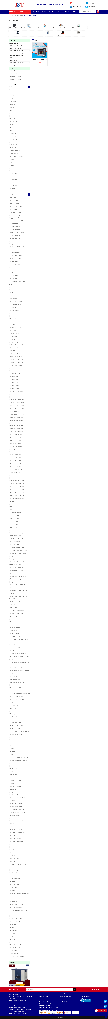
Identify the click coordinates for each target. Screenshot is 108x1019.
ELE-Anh (12, 159)
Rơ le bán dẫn (13, 319)
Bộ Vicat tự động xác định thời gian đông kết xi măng (18, 912)
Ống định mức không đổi (16, 579)
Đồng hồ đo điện (14, 342)
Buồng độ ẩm (13, 875)
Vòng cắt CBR (13, 792)
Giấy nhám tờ (13, 507)
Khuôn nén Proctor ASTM (16, 829)
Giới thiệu (44, 11)
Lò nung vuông (14, 950)
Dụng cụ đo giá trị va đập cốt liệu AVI (19, 757)
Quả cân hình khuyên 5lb (16, 780)
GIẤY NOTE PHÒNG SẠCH (16, 538)
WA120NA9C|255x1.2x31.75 (17, 481)
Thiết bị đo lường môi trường (35, 33)
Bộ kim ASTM (13, 916)
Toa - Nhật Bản (14, 142)
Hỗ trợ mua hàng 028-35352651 (91, 3)
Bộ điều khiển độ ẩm (15, 310)
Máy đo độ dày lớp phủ (16, 206)
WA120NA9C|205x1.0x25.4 (17, 495)
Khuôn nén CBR (14, 795)
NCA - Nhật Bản (14, 145)
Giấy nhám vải (13, 509)
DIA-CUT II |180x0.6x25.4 (16, 359)
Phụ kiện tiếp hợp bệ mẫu (16, 559)
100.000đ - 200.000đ (15, 76)
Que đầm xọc (13, 847)
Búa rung (12, 714)
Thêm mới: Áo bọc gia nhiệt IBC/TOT (19, 232)
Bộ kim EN (12, 927)
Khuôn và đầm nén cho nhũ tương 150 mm (19, 663)
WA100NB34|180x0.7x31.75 (17, 405)
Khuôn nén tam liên (15, 627)
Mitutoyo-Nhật (13, 174)
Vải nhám (12, 501)
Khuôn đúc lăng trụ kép (16, 873)
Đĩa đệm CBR (13, 789)
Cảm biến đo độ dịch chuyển (17, 610)
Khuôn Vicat (13, 924)
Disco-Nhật (13, 133)
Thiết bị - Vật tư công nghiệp (44, 26)
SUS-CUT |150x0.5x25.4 (16, 356)
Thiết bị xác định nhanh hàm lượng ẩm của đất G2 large (19, 598)
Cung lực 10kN (14, 800)
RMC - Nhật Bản (14, 139)
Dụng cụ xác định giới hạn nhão (18, 553)
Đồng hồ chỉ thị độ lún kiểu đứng (18, 613)
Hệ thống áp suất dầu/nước (17, 647)
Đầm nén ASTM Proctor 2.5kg (17, 832)
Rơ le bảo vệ (13, 339)
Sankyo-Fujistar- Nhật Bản (16, 156)
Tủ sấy (11, 573)
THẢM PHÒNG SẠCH (15, 535)
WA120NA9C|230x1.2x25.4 (17, 492)
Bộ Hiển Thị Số (14, 307)
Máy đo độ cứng (14, 200)
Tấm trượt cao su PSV (15, 688)
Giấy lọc (12, 777)
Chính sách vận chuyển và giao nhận (48, 1007)
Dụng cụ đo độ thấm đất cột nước (18, 576)
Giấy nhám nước (14, 524)
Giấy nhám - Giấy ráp (14, 26)
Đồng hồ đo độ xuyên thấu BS (17, 812)
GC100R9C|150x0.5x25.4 (16, 417)
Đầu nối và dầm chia (15, 815)
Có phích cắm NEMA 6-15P (17, 247)
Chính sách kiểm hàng (44, 996)
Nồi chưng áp (13, 901)
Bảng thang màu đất (15, 636)
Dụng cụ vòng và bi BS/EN (16, 722)
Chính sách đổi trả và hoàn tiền (47, 998)
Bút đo (11, 293)
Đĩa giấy (12, 748)
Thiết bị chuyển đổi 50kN (16, 763)
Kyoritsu (12, 124)
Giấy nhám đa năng (15, 518)
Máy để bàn (13, 295)
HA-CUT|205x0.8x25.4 (15, 374)
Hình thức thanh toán (44, 1005)
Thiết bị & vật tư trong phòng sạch (79, 26)
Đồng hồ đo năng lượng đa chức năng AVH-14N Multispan (40, 60)
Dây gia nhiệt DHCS (15, 238)
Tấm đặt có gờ (13, 774)
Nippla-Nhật (13, 136)
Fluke (11, 130)
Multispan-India (14, 176)
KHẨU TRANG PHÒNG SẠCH (17, 533)
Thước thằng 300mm (15, 838)
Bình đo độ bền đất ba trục (17, 567)
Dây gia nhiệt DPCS (15, 229)
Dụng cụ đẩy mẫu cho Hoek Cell (18, 653)
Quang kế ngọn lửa (15, 953)
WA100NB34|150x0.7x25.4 (17, 408)
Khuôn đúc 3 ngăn (14, 884)
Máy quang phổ (14, 209)
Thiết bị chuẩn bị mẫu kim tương (61, 26)
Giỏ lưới (12, 824)
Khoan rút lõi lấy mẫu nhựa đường (18, 711)
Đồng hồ (12, 737)
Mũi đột (12, 740)
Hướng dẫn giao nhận (65, 1000)
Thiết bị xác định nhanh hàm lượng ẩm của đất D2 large (19, 603)
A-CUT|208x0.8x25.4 (15, 382)
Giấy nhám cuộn (14, 527)
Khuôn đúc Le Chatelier (16, 907)
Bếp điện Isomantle (15, 633)
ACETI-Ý (12, 182)
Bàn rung (12, 881)
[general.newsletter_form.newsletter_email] (49, 989)
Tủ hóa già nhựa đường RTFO (17, 699)
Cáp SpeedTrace (14, 290)
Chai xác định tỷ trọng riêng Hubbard (19, 731)
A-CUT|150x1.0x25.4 (15, 385)
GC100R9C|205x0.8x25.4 (16, 431)
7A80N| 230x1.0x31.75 (16, 469)
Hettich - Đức (13, 113)
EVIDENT (12, 95)
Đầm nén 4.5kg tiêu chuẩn (16, 841)
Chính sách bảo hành (44, 1001)
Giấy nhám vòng (14, 530)
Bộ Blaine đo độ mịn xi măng (17, 947)
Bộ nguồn (12, 324)
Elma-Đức (12, 171)
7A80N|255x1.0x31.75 (15, 457)
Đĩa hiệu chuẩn (14, 622)
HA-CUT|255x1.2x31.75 (16, 368)
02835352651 (16, 1004)
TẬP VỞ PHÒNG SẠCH (15, 541)
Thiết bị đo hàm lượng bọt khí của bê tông (19, 894)
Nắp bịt (12, 650)
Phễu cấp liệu (13, 887)
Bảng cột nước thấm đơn (16, 582)
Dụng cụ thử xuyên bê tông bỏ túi (18, 956)
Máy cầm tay (13, 298)
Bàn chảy (12, 939)
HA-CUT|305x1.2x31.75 (16, 365)
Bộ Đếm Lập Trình (14, 330)
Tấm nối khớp (13, 607)
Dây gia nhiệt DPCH (15, 252)
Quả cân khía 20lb (14, 766)
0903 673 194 (77, 2)
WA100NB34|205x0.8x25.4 (17, 400)
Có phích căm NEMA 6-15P (17, 226)
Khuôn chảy (13, 936)
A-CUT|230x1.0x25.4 (15, 379)
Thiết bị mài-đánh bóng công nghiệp (17, 33)
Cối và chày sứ (13, 616)
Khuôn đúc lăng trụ (15, 870)
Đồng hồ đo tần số (14, 333)
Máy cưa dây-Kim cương (16, 301)
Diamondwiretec (14, 119)
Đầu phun (12, 890)
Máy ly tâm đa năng (15, 215)
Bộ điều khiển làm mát (15, 313)
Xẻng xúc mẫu (13, 556)
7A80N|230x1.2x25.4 (15, 463)
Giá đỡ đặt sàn (13, 630)
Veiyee (11, 98)
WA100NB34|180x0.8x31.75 (17, 402)
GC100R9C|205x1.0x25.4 (16, 428)
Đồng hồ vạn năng (14, 347)
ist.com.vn (15, 1002)
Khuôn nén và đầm (15, 676)
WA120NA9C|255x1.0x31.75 (17, 475)
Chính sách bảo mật (44, 1000)
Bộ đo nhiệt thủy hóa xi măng (17, 898)
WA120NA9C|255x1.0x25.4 (17, 478)
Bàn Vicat (12, 933)
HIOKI (11, 127)
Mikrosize (12, 104)
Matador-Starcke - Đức (15, 150)
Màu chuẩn (13, 826)
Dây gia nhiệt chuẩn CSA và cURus (18, 255)
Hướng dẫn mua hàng (65, 996)
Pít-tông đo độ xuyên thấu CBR (18, 809)
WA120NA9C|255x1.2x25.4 (17, 483)
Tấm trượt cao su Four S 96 (17, 682)
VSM (11, 110)
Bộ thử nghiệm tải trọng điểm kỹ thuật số (19, 641)
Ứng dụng (66, 11)
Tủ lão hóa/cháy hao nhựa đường (18, 696)
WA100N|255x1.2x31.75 (16, 437)
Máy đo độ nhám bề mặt (16, 203)
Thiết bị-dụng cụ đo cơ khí (78, 33)
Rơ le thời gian (13, 336)
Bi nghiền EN (13, 754)
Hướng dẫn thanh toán (65, 998)
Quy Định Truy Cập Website (46, 1003)
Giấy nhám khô (14, 521)
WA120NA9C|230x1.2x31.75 (17, 489)
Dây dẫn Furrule (14, 249)
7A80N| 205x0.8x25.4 (15, 472)
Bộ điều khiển (13, 321)
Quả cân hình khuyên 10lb (16, 786)
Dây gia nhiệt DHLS (15, 223)
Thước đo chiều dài (15, 858)
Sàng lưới (12, 855)
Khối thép (12, 743)
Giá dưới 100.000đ (14, 73)
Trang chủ (35, 11)
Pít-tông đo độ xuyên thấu (16, 821)
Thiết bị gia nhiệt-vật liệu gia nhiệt (62, 33)
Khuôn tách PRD (14, 716)
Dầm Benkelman (14, 705)
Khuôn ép (12, 745)
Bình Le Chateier (14, 942)
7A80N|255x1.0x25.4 (15, 460)
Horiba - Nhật (13, 116)
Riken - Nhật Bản (14, 153)
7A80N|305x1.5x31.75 (15, 455)
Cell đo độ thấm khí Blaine (16, 945)
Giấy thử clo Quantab (15, 844)
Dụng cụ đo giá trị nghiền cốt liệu (18, 760)
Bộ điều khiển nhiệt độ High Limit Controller (18, 283)
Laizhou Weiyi (13, 101)
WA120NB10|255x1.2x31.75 (17, 391)
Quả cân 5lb (13, 783)
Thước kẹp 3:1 (13, 861)
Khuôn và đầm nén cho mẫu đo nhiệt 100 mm (19, 672)
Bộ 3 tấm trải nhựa (14, 690)
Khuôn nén (12, 619)
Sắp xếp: (87, 40)
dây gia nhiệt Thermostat (16, 220)
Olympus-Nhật (13, 179)
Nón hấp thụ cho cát (15, 850)
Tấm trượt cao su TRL (15, 685)
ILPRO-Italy (13, 168)
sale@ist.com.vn (91, 6)
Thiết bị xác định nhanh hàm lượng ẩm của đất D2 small (19, 592)
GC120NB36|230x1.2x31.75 (17, 414)
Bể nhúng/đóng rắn (15, 769)
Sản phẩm (52, 11)
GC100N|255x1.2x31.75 (16, 449)
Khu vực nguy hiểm (15, 264)
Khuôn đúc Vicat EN (15, 921)
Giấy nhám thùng (14, 515)
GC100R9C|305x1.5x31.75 (16, 452)
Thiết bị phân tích (48, 33)
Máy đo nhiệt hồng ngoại (16, 345)
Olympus (12, 90)
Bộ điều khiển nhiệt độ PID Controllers (19, 287)
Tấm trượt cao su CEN (15, 679)
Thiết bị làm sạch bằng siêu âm (28, 26)
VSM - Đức (12, 107)
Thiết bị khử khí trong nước (17, 570)
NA (11, 162)
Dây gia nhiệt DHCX (15, 241)
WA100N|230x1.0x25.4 (16, 446)
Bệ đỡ (11, 719)
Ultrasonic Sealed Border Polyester (19, 550)
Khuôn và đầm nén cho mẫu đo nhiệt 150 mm (19, 658)
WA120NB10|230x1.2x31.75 (17, 394)
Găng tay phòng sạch (15, 544)
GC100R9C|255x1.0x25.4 (16, 420)
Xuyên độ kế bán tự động (16, 725)
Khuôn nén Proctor (15, 835)
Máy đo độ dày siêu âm (16, 212)
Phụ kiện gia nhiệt (14, 272)
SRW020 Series (14, 275)
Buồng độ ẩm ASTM (15, 878)
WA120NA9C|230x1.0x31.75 (17, 486)
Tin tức (59, 11)
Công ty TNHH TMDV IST (88, 996)
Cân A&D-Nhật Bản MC (16, 304)
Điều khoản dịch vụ (64, 1001)
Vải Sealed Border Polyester (17, 547)
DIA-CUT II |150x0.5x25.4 (16, 362)
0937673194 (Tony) (21, 1000)
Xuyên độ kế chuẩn (15, 728)
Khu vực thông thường (15, 258)
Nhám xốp (12, 504)
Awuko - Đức (13, 147)
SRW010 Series (14, 278)
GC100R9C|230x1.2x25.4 (16, 423)
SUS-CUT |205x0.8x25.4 (16, 353)
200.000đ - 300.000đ (15, 79)
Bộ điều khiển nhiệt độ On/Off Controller (17, 268)
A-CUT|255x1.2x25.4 (15, 376)
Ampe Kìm (12, 350)
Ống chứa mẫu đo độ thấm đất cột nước (18, 586)
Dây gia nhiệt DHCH (15, 244)
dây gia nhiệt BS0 (14, 218)
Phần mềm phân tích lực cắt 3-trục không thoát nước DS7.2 (18, 563)
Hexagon (12, 93)
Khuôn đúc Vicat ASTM (16, 919)
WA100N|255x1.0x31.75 (16, 440)
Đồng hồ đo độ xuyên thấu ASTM (18, 818)
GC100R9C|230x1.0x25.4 (16, 426)
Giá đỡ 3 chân (13, 771)
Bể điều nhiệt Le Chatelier (16, 904)
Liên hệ (74, 11)
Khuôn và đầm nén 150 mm (17, 667)
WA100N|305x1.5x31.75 (16, 434)
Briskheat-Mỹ (13, 185)
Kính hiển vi (13, 197)
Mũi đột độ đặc (14, 930)
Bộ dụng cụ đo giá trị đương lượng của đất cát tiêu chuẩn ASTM (19, 866)
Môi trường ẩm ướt (15, 261)
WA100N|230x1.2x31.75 (16, 443)
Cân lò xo (12, 702)
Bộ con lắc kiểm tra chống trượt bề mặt (20, 693)
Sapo (64, 1017)
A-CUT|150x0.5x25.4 (15, 388)
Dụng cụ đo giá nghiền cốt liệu (17, 797)
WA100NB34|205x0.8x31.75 (17, 397)
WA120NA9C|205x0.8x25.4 (17, 498)
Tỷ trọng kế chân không (16, 734)
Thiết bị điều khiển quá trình (17, 327)
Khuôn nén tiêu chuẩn (15, 852)
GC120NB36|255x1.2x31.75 (17, 411)
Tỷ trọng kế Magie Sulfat (16, 803)
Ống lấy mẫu (13, 708)
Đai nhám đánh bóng (15, 512)
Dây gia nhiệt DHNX (15, 235)
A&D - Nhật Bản (14, 121)
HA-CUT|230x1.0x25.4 (15, 371)
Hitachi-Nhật (13, 165)
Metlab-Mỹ (12, 188)
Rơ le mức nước (14, 316)
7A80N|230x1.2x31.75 (15, 466)
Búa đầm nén (13, 751)
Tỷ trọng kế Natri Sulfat (16, 806)
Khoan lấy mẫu (14, 645)
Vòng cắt (12, 624)
